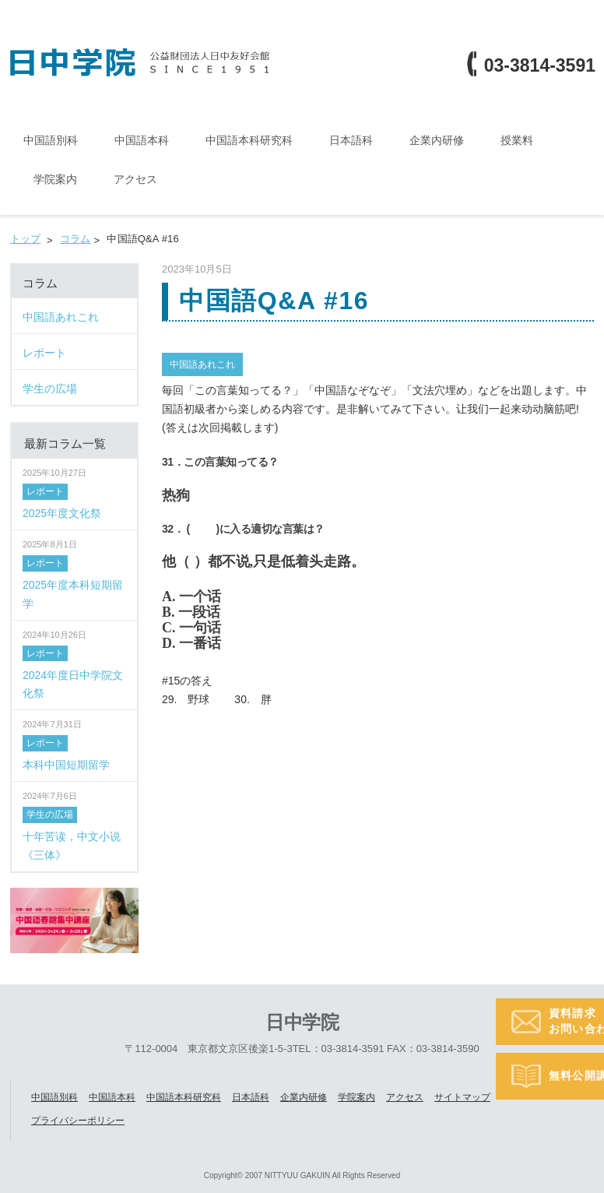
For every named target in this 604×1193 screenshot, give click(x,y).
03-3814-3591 (539, 65)
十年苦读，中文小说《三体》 (72, 844)
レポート (45, 491)
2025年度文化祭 (62, 512)
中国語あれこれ (202, 363)
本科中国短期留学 (66, 764)
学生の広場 (49, 813)
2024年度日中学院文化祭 (73, 683)
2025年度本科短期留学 (73, 593)
